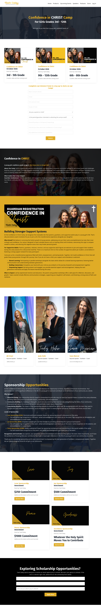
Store (89, 3)
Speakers (76, 3)
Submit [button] (50, 139)
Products (56, 3)
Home (49, 3)
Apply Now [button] (50, 602)
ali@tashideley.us (11, 372)
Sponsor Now (20, 512)
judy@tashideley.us (43, 372)
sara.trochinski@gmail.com (77, 372)
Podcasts (83, 3)
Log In (94, 3)
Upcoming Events (65, 3)
